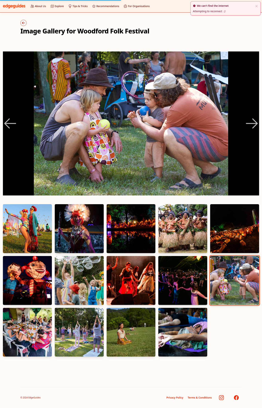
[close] (256, 5)
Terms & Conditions (200, 397)
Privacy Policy (174, 397)
